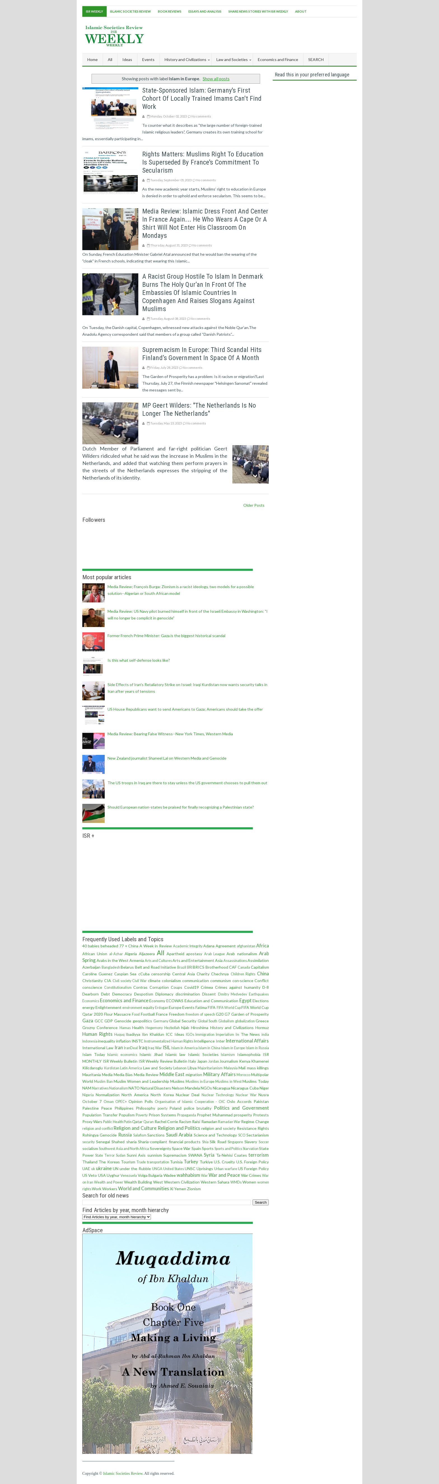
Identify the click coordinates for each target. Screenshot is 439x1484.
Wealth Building (138, 1182)
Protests (261, 1114)
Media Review (146, 1074)
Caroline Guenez (97, 973)
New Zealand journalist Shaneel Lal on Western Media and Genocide (167, 758)
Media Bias (123, 1074)
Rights (263, 1128)
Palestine (90, 1108)
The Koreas (109, 1161)
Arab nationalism (241, 953)
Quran (148, 1122)
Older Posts (254, 505)
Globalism (226, 1021)
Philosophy (145, 1108)
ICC (169, 1034)
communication (195, 980)
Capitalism (260, 967)
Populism (127, 1114)
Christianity (92, 980)
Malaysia (231, 1068)
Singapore (235, 1142)
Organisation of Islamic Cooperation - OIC (190, 1102)
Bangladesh (111, 967)
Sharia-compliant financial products (169, 1141)
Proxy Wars (92, 1121)
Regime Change (255, 1121)
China (263, 973)
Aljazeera (147, 953)
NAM (86, 1088)
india (265, 1034)
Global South (208, 1021)
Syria (209, 1155)
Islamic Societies (203, 1054)
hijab (185, 1027)
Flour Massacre (117, 1014)
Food (136, 1014)
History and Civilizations (232, 1027)
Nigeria (88, 1095)
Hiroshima (199, 1027)
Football (148, 1014)
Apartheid (175, 953)
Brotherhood (217, 967)
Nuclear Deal (187, 1094)
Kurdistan (111, 1068)
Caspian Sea (125, 973)
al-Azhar (116, 954)
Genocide (122, 1020)
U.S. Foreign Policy (252, 1161)
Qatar (137, 1121)
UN (115, 1168)
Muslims (177, 1081)
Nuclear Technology (218, 1095)
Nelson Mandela (186, 1088)
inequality (106, 1041)
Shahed (118, 1141)
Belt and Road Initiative (155, 967)
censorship (161, 973)
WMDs (236, 1182)
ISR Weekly (94, 11)
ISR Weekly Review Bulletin (163, 1061)
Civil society (122, 981)
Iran (119, 1047)
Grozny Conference (100, 1027)
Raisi (196, 1121)
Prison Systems (162, 1114)
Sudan (120, 1155)
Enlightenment (108, 1007)
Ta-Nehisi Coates (231, 1155)
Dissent (209, 994)
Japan (202, 1061)
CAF (233, 967)
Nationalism (118, 1088)
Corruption (159, 987)
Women (249, 1182)
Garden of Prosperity (250, 1014)
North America (135, 1094)
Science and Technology (215, 1135)
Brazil (181, 967)
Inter (220, 1041)
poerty (162, 1108)
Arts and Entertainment (193, 960)
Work (96, 1188)
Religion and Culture (135, 1128)
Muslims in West (228, 1081)
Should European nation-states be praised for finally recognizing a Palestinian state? (181, 807)
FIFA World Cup (229, 1008)
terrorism (258, 1155)
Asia (219, 960)
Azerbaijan (91, 967)
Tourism (128, 1161)
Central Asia (183, 973)
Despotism (143, 994)
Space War (181, 1148)
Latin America (131, 1068)
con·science (242, 980)
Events (188, 1007)
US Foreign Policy (253, 1168)
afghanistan (246, 946)
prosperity (243, 1114)
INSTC (137, 1041)
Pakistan (261, 1101)
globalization (245, 1021)
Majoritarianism (210, 1068)
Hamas (125, 1028)
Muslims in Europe (200, 1081)
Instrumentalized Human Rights (168, 1041)
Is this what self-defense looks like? (139, 660)
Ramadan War (229, 1122)
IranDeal (131, 1048)
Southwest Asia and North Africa (124, 1149)
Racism (185, 1121)
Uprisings (205, 1168)
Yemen (180, 1188)
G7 (227, 1014)
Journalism (229, 1061)
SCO (242, 1135)
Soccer (264, 1142)
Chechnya (220, 973)
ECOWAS (174, 1000)
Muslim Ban (103, 1081)
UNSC (190, 1168)
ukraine (104, 1168)
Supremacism (174, 1155)
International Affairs (247, 1041)
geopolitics (142, 1020)
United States (173, 1169)
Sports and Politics (228, 1149)
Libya (192, 1067)
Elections (261, 1000)
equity (148, 1007)
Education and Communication (211, 1000)
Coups (176, 987)
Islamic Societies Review (130, 11)
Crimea (207, 987)
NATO (134, 1088)
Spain (196, 1148)
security (88, 1142)
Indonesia (89, 1041)
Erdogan (161, 1008)
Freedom (177, 1014)
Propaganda (186, 1115)
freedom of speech (200, 1014)
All (110, 59)
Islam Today (93, 1054)
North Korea (162, 1094)
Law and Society (157, 1067)
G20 (219, 1014)
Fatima (201, 1007)
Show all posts (216, 78)
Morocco (243, 1075)
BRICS (198, 967)
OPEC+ (121, 1102)
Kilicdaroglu (92, 1067)
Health (138, 1027)
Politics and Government (241, 1108)
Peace (106, 1108)
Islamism (228, 1055)
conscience (92, 987)
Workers (109, 1188)
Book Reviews (169, 11)
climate (154, 980)
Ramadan (209, 1121)
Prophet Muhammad (215, 1114)
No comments (201, 116)
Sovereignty (160, 1148)
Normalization (108, 1094)
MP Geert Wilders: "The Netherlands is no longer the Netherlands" (199, 409)
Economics (90, 1001)
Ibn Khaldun (153, 1034)
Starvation (250, 1149)
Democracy (122, 994)
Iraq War (155, 1048)
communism (220, 980)
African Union (94, 953)
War (204, 1175)
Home (92, 59)
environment (132, 1008)
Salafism (139, 1135)
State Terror (105, 1155)
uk (93, 1169)
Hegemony (154, 1028)
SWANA (195, 1155)
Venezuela (128, 1175)
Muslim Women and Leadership (141, 1081)
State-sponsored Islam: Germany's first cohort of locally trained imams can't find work (201, 98)
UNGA (157, 1169)
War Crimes (251, 1175)
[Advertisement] (255, 34)
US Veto (89, 1175)
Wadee (170, 1175)
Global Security (182, 1020)
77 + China (129, 945)
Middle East (172, 1074)
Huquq (119, 1034)
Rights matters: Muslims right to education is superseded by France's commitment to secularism (202, 162)
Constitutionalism (118, 987)
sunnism (154, 1155)
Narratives (100, 1088)
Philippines (124, 1108)
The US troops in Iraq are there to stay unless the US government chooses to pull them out (187, 782)
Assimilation (258, 960)
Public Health (113, 1122)
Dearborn (90, 994)
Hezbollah (172, 1028)
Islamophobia (248, 1054)
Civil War (139, 981)
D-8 (265, 987)
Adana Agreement (219, 945)
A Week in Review (155, 945)
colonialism (171, 980)
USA (102, 1175)
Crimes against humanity (237, 987)
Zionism (194, 1188)
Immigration (204, 1034)
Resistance (246, 1128)
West (158, 1182)
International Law (97, 1047)
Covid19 (191, 987)
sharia (131, 1141)
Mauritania (91, 1074)
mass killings (258, 1067)
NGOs (206, 1088)
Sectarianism (257, 1135)
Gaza (87, 1020)
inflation (123, 1041)
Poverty (142, 1115)
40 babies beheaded (100, 945)
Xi (171, 1188)
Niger (264, 1088)
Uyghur (113, 1175)
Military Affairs (219, 1074)
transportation (158, 1162)
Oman (109, 1102)
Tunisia (176, 1161)
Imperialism (225, 1034)
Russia (125, 1135)
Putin (128, 1122)
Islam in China (210, 1048)
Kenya (244, 1061)
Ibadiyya (133, 1034)
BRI (189, 967)
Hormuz (262, 1027)
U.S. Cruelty (224, 1161)
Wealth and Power (108, 1182)
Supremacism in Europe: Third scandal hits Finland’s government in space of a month (201, 354)
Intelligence (204, 1041)
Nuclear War (246, 1095)
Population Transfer (100, 1114)
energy (88, 1007)
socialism (90, 1148)
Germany (160, 1021)
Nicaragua (221, 1088)
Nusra (263, 1094)
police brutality (197, 1108)
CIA (107, 980)
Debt (105, 994)
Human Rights (97, 1034)
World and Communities (143, 1188)
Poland (175, 1108)
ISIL (166, 1047)
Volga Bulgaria (150, 1175)
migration (194, 1074)
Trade (141, 1162)
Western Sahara (215, 1182)
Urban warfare (225, 1169)
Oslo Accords (239, 1101)
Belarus (127, 967)
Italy (192, 1061)
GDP (108, 1020)
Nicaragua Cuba (244, 1088)
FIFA (212, 1007)
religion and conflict (97, 1128)
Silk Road (218, 1141)
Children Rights (243, 974)
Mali (242, 1067)
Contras (140, 987)
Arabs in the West (113, 960)
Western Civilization (182, 1182)
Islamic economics (122, 1055)
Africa (262, 945)
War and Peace (224, 1175)
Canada (244, 967)
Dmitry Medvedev (232, 994)
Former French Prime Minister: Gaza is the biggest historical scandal (166, 635)
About (301, 11)
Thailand (89, 1161)
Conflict (261, 980)
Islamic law (175, 1054)
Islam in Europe (233, 1048)
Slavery (250, 1141)
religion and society (218, 1128)
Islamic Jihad (151, 1054)
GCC (99, 1020)
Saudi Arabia (179, 1135)
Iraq (143, 1047)
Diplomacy (164, 994)
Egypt (245, 1000)
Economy (157, 1000)
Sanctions (156, 1135)
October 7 (92, 1101)
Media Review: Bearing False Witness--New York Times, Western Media (170, 733)
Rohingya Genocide (99, 1135)
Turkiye (206, 1161)
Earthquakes (259, 994)
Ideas (179, 1034)
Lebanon (179, 1068)
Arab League (214, 954)
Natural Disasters (156, 1088)
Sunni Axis (136, 1155)
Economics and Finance (124, 1000)
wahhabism (188, 1175)
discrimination (188, 994)
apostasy (194, 953)
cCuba (144, 973)
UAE (86, 1168)
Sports (208, 1148)
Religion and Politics (179, 1128)
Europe (175, 1007)
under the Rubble (135, 1168)
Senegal (103, 1141)
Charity (203, 973)
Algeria (131, 953)
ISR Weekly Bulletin (120, 1061)
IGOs (190, 1034)
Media (107, 1074)
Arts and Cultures (158, 961)
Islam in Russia (257, 1048)
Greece (262, 1020)
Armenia (136, 960)
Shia (205, 1142)
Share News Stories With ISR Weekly (258, 11)
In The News (247, 1034)
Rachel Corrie (166, 1121)
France (162, 1014)
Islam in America (184, 1048)
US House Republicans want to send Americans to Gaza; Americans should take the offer (185, 709)
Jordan (213, 1061)
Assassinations (235, 961)
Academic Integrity (187, 946)
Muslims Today (255, 1081)
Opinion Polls (141, 1101)
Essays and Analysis (204, 11)
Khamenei (260, 1061)
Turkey (191, 1161)
